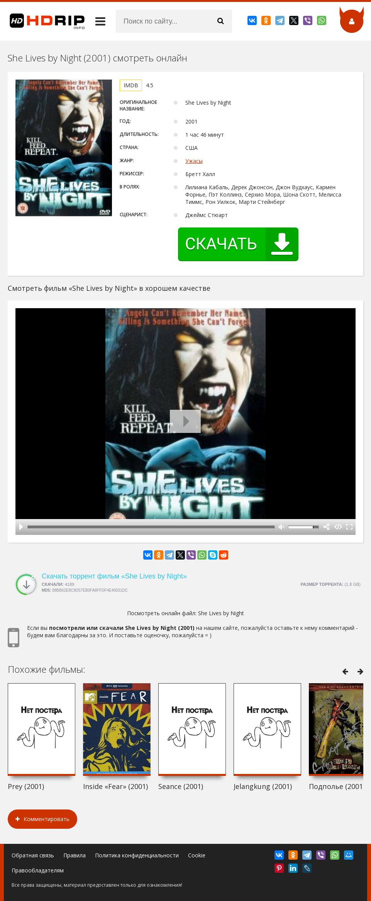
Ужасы (194, 161)
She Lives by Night (221, 613)
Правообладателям (38, 870)
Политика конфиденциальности (137, 855)
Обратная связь (33, 855)
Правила (74, 855)
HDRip (42, 21)
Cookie (196, 855)
